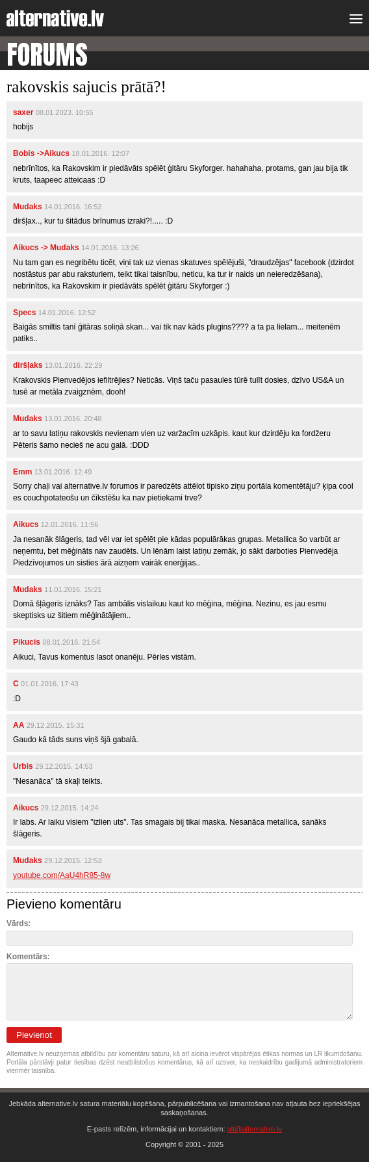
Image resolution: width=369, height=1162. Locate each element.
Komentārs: (28, 956)
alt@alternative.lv (255, 1129)
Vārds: (18, 923)
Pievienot (34, 1035)
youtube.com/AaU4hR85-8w (61, 875)
